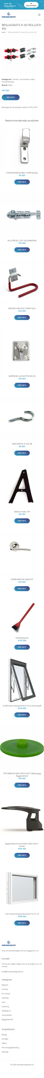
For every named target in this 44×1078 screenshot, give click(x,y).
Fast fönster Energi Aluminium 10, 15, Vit (22, 914)
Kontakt (5, 1039)
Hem (4, 32)
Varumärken (24, 79)
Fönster (15, 79)
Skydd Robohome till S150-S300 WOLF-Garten (22, 845)
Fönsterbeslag (8, 82)
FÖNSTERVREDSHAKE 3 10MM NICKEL (22, 173)
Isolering (5, 1006)
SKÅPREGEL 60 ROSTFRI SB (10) (22, 376)
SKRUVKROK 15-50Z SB (22, 444)
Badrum (5, 985)
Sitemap (5, 1052)
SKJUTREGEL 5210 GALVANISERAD (22, 240)
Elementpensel (22, 638)
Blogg (4, 1034)
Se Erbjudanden (31, 5)
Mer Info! (11, 97)
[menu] (39, 15)
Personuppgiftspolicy (10, 1047)
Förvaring (6, 993)
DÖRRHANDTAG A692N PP (22, 579)
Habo (32, 79)
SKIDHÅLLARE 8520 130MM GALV (22, 308)
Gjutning (5, 998)
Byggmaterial (7, 1019)
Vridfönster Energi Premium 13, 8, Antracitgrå (22, 706)
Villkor (4, 1043)
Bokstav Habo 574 (22, 512)
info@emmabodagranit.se (12, 972)
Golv (4, 1002)
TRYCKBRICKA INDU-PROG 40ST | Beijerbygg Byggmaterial (22, 774)
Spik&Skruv (6, 1011)
